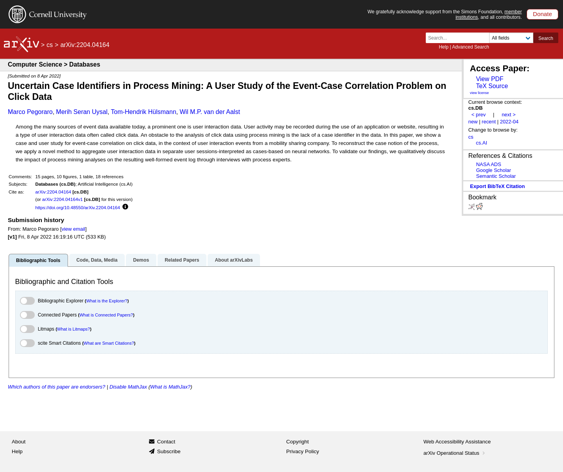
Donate (542, 14)
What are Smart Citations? (109, 343)
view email (73, 229)
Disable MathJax (128, 387)
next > (509, 115)
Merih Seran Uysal (82, 112)
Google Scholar (493, 170)
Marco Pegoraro (30, 112)
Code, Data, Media (96, 260)
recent (489, 122)
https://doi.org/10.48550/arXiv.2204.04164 (77, 207)
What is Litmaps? (73, 329)
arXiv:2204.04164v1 (62, 199)
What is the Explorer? (106, 300)
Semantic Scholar (496, 176)
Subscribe (169, 451)
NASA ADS (488, 164)
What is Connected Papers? (106, 315)
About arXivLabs (234, 260)
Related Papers (182, 260)
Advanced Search (470, 47)
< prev (479, 115)
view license (479, 93)
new (473, 122)
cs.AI (481, 143)
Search (545, 38)
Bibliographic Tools (38, 260)
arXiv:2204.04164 (53, 191)
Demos (141, 260)
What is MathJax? (170, 387)
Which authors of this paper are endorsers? (56, 387)
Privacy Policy (302, 451)
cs (50, 45)
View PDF (489, 79)
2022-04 (509, 122)
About (18, 442)
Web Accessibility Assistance (457, 442)
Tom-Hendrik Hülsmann (143, 112)
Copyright (297, 442)
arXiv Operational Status (454, 453)
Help (443, 47)
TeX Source (492, 86)
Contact (166, 442)
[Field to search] (511, 38)
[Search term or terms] (460, 38)
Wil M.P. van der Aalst (209, 112)
